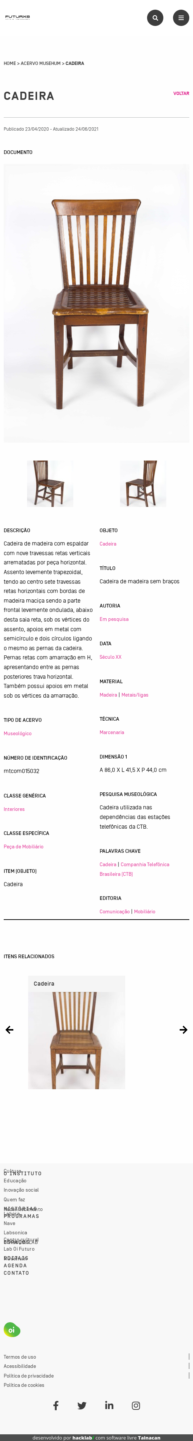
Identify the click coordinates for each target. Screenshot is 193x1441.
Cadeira (108, 544)
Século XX (111, 657)
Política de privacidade (29, 1376)
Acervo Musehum (41, 63)
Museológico (17, 733)
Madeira (108, 695)
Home (10, 63)
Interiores (14, 809)
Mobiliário (144, 911)
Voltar (181, 93)
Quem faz (14, 1199)
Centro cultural (21, 1239)
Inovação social (21, 1190)
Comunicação (115, 911)
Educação (15, 1180)
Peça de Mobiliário (23, 846)
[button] (9, 1029)
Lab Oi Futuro (19, 1249)
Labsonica (15, 1232)
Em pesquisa (114, 619)
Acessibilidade (20, 1366)
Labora (12, 1213)
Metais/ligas (135, 695)
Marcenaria (112, 732)
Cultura (12, 1171)
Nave (9, 1223)
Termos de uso (20, 1357)
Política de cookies (24, 1385)
